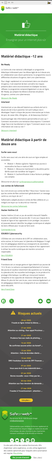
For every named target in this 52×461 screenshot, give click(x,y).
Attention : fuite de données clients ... (26, 353)
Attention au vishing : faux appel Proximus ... (26, 330)
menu (48, 8)
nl (2, 2)
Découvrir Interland (8, 130)
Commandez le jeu (8, 229)
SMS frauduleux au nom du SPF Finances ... (26, 360)
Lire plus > (26, 400)
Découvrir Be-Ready (9, 98)
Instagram (33, 440)
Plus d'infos (17, 453)
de (9, 2)
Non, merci (37, 457)
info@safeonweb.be (17, 420)
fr (6, 2)
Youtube (17, 440)
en (12, 2)
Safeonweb (10, 8)
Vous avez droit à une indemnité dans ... (26, 368)
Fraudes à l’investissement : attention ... (26, 391)
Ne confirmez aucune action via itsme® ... (26, 345)
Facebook (3, 301)
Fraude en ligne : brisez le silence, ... (26, 322)
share (39, 8)
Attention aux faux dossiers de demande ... (26, 383)
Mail (48, 301)
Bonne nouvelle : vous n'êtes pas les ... (26, 376)
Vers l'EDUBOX (7, 255)
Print (40, 301)
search (44, 8)
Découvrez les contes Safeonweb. (14, 206)
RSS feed (12, 440)
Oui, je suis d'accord (21, 457)
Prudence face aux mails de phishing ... (26, 338)
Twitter (11, 301)
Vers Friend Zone (7, 289)
